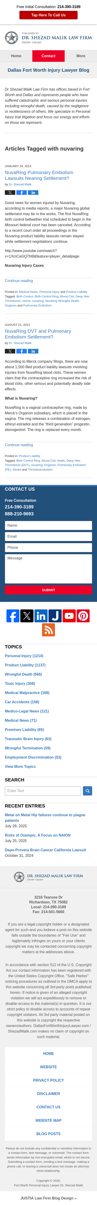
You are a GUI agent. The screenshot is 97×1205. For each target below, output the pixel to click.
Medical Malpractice (27, 693)
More (80, 56)
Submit (48, 590)
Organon (11, 305)
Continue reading (19, 281)
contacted (48, 946)
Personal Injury (49, 292)
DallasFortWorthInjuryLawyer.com (61, 1026)
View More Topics (20, 767)
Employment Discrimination (33, 757)
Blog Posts (48, 1134)
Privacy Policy (48, 1080)
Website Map (49, 1120)
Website (48, 1067)
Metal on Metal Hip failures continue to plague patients (45, 817)
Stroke (16, 469)
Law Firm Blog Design (47, 1198)
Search (87, 790)
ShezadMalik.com (22, 1031)
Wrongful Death (23, 674)
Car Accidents (22, 702)
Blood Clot (67, 296)
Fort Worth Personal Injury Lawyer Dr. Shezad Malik (48, 1185)
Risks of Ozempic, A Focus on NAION (37, 835)
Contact (48, 56)
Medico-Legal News (27, 711)
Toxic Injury (20, 684)
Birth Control (24, 296)
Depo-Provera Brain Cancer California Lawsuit (45, 850)
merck (26, 301)
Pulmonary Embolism (37, 305)
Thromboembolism (40, 469)
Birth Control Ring (46, 296)
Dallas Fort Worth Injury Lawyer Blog (48, 38)
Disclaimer (48, 1094)
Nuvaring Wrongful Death (62, 301)
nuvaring (38, 301)
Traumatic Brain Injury (28, 739)
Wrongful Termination (28, 748)
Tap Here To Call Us (48, 15)
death (61, 460)
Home (16, 56)
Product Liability (76, 292)
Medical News (28, 292)
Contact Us (48, 1107)
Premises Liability (24, 730)
